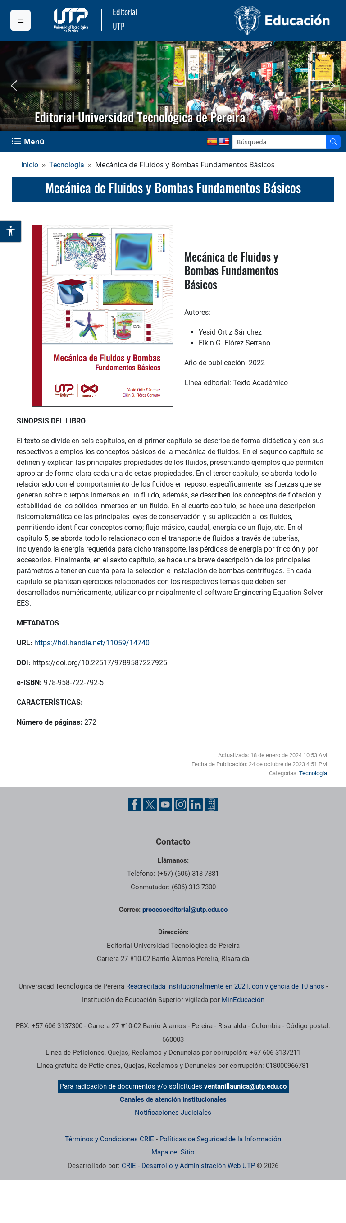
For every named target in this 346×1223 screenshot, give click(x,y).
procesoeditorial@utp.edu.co (185, 910)
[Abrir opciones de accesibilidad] (11, 231)
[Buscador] (333, 142)
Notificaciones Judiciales (173, 1112)
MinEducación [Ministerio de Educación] (243, 1000)
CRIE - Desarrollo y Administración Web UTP (188, 1166)
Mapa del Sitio (173, 1152)
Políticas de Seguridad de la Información (220, 1139)
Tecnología (66, 165)
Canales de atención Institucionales (173, 1099)
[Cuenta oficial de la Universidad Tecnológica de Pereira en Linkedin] (196, 804)
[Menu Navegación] (28, 141)
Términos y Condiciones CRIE (109, 1139)
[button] (14, 85)
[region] (173, 86)
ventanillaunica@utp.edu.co (245, 1086)
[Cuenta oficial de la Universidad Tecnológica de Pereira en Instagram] (180, 804)
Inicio (29, 165)
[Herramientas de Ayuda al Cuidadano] (211, 804)
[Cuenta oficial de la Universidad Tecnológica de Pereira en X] (150, 804)
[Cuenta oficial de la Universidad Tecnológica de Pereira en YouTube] (165, 804)
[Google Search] (279, 142)
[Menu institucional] (20, 20)
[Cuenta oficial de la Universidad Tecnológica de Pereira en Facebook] (134, 804)
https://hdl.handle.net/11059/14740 (92, 643)
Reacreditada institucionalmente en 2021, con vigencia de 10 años (225, 986)
